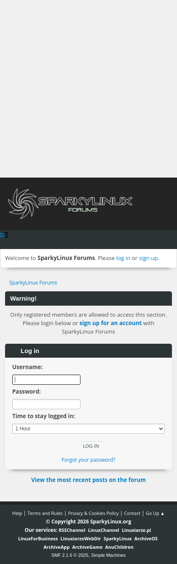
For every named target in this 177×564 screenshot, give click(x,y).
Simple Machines (108, 555)
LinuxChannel (103, 530)
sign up (148, 258)
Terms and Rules (45, 513)
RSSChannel (72, 530)
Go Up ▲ (155, 513)
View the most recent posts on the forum (88, 480)
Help (17, 513)
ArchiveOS (146, 538)
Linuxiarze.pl (136, 530)
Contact (132, 513)
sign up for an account (111, 323)
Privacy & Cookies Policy (93, 513)
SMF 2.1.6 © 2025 (69, 555)
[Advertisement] (88, 89)
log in (123, 258)
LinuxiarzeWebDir (81, 538)
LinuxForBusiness (38, 538)
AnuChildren (119, 547)
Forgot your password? (88, 459)
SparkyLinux (118, 538)
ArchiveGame (87, 547)
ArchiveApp (56, 547)
